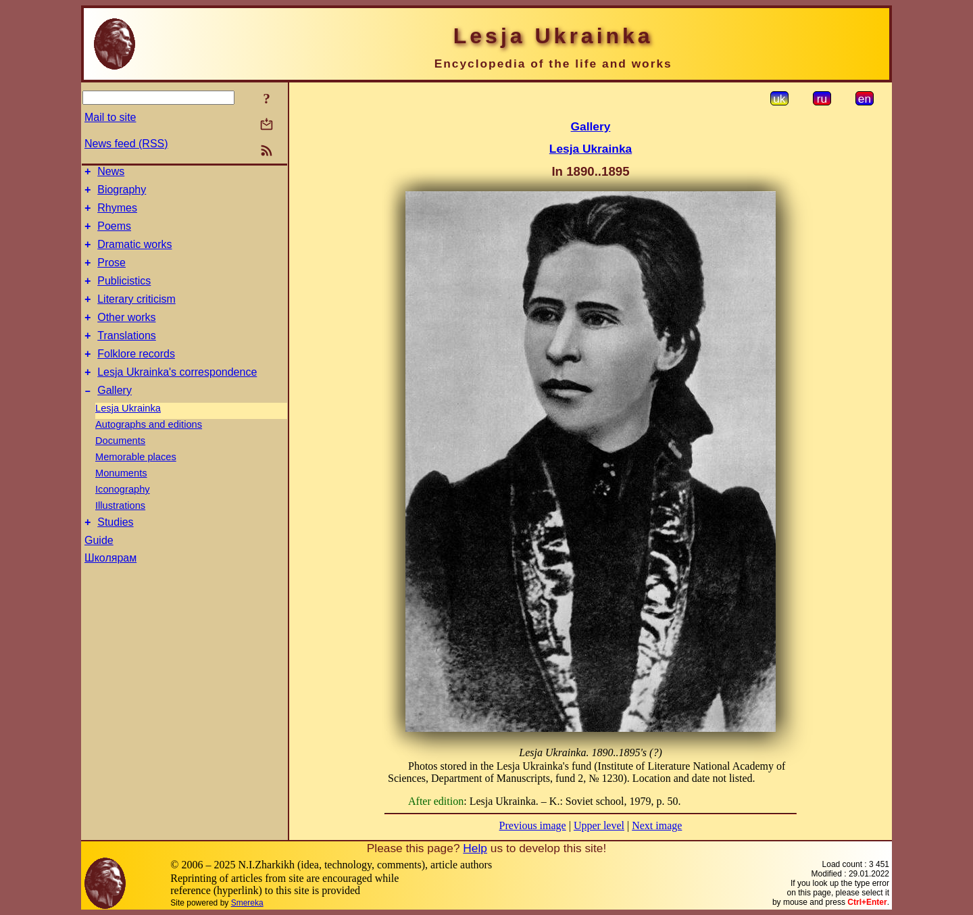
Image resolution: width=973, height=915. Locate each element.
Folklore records (136, 376)
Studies (115, 550)
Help (475, 848)
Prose (111, 274)
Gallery (114, 416)
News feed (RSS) (126, 143)
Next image (657, 825)
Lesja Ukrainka (128, 434)
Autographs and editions (148, 450)
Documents (120, 467)
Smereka (247, 903)
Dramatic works (134, 254)
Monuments (121, 499)
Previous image (532, 825)
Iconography (122, 515)
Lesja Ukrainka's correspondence (177, 396)
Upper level (599, 825)
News (110, 173)
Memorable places (135, 483)
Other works (126, 335)
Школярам (110, 586)
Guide (99, 568)
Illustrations (120, 531)
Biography (121, 193)
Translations (126, 356)
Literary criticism (136, 315)
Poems (114, 234)
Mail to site (110, 117)
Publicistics (124, 295)
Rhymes (117, 214)
